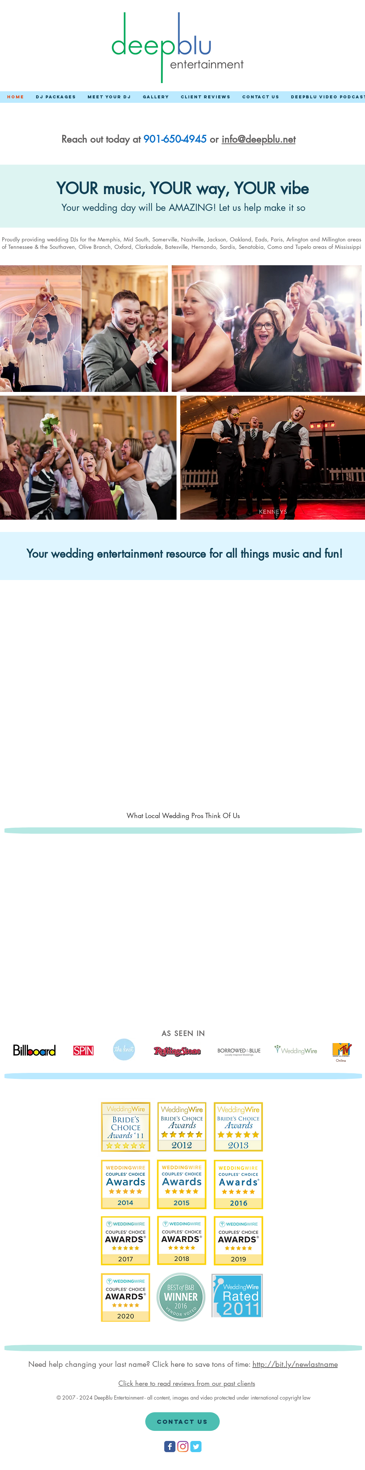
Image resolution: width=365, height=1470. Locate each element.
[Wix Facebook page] (169, 1446)
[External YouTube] (185, 703)
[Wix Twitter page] (195, 1446)
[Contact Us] (182, 1421)
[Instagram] (182, 1446)
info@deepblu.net (258, 139)
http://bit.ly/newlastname (295, 1364)
